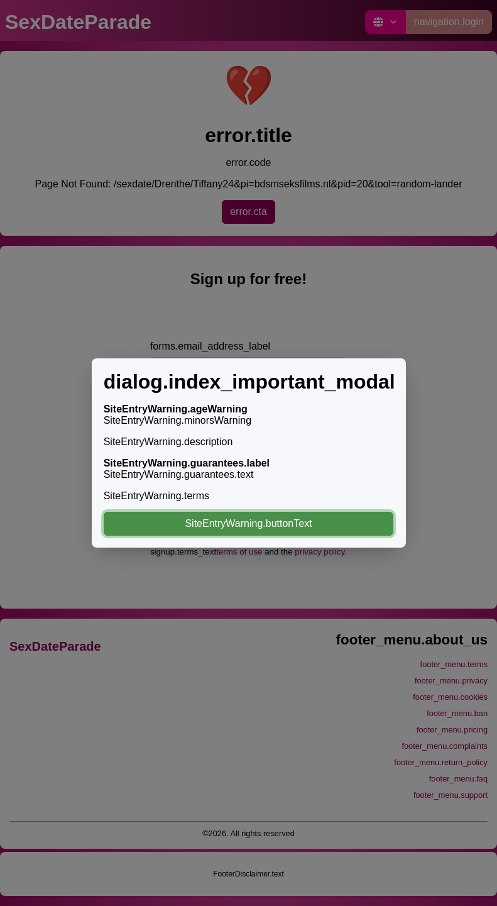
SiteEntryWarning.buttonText (248, 523)
